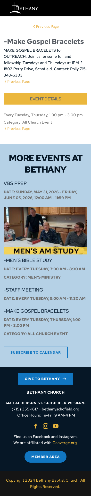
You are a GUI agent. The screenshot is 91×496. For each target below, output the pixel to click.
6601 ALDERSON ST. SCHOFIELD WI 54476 (45, 403)
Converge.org (64, 442)
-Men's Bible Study (28, 260)
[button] (66, 8)
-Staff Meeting (23, 290)
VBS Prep (15, 183)
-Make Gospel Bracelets (36, 311)
